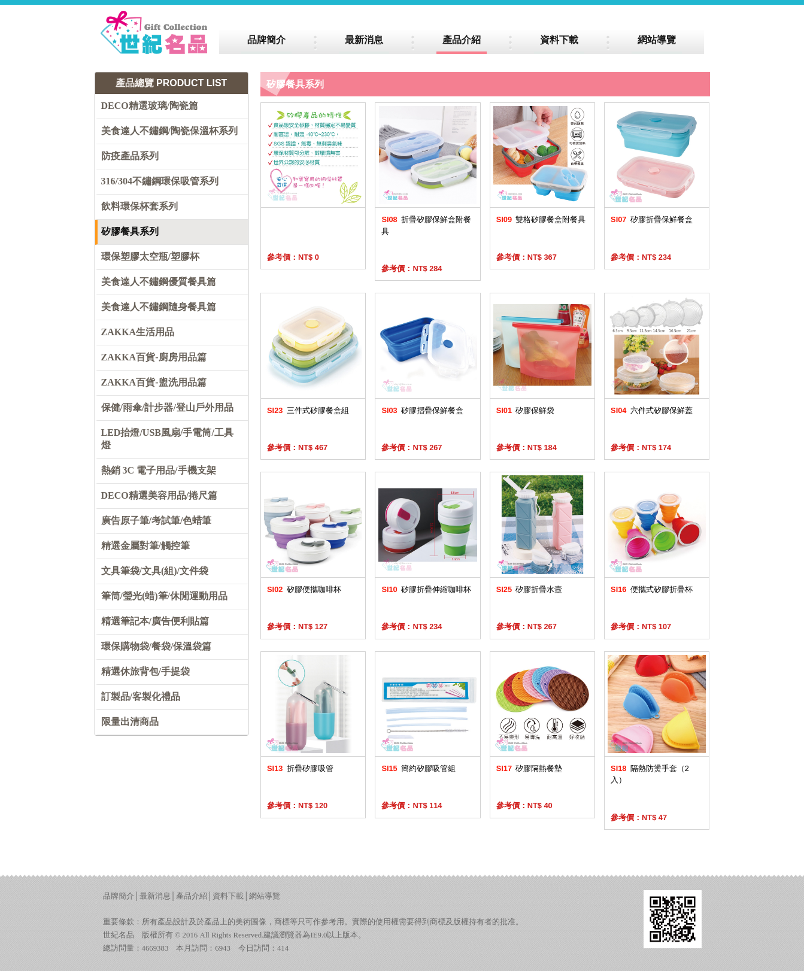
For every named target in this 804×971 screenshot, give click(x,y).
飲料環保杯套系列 (139, 206)
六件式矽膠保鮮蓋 (652, 410)
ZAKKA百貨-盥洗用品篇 (154, 382)
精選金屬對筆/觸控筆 (145, 546)
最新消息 (155, 896)
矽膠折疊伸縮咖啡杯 (426, 589)
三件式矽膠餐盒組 (308, 410)
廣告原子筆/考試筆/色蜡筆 (156, 520)
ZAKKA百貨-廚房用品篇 (154, 357)
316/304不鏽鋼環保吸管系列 (160, 181)
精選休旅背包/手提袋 (145, 671)
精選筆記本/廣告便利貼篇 (155, 621)
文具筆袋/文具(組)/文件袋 (155, 571)
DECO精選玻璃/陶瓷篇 (150, 106)
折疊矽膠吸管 (300, 768)
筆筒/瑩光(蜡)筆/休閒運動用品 (164, 596)
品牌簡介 (118, 896)
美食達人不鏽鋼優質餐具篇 (158, 282)
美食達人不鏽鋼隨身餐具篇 (158, 307)
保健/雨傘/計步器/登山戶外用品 (167, 407)
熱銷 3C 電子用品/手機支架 (158, 470)
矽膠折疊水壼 (529, 589)
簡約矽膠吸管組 (418, 768)
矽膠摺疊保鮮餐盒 (422, 410)
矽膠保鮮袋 (525, 410)
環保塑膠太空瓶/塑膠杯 (150, 256)
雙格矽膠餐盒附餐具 (541, 219)
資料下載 (228, 896)
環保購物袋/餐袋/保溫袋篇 (156, 646)
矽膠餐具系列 (130, 231)
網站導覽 (264, 896)
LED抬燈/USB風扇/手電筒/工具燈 (167, 438)
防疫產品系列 (130, 156)
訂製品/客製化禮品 (140, 696)
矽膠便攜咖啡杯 (304, 589)
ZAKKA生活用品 (138, 332)
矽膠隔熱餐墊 (529, 768)
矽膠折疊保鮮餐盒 (652, 219)
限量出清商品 (130, 722)
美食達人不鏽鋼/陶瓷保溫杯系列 (169, 131)
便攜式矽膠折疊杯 (652, 589)
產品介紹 (191, 896)
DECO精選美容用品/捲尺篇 (159, 495)
